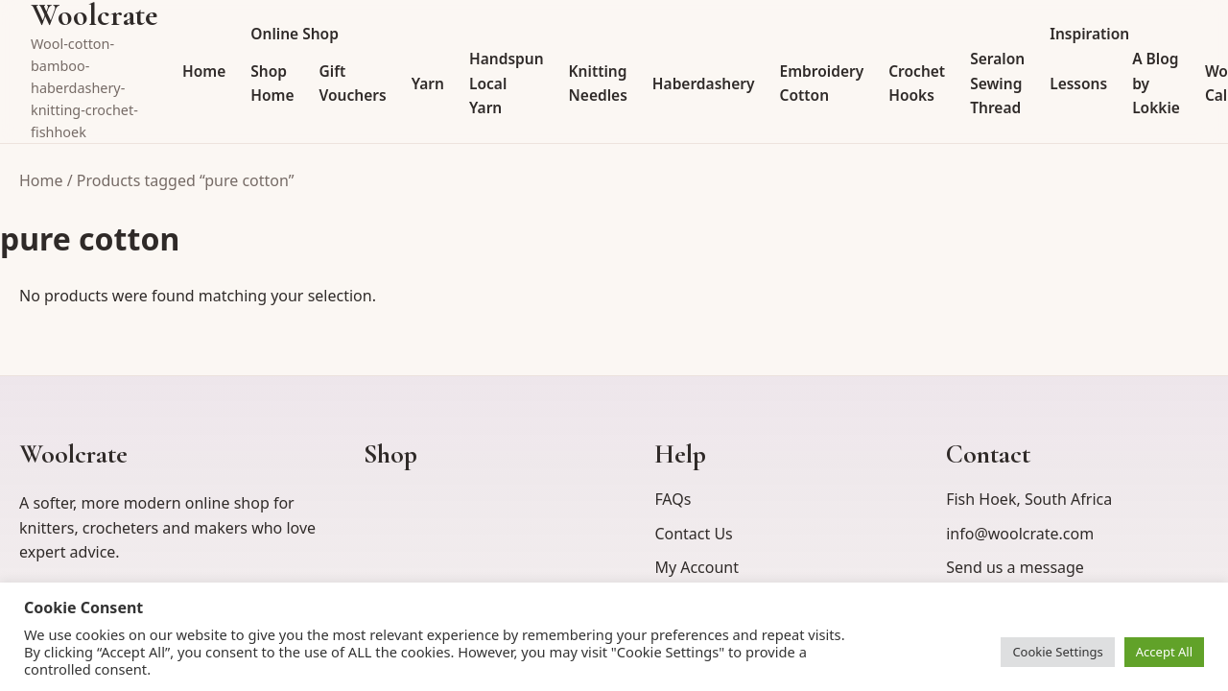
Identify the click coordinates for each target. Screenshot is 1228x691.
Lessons (1078, 83)
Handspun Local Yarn (506, 83)
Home (203, 71)
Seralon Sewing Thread (997, 83)
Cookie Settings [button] (1057, 651)
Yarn (428, 83)
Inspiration (1089, 33)
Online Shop (294, 33)
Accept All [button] (1164, 651)
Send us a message (1015, 567)
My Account (696, 567)
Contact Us (693, 533)
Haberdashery (703, 83)
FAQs (672, 499)
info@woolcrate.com (1020, 533)
